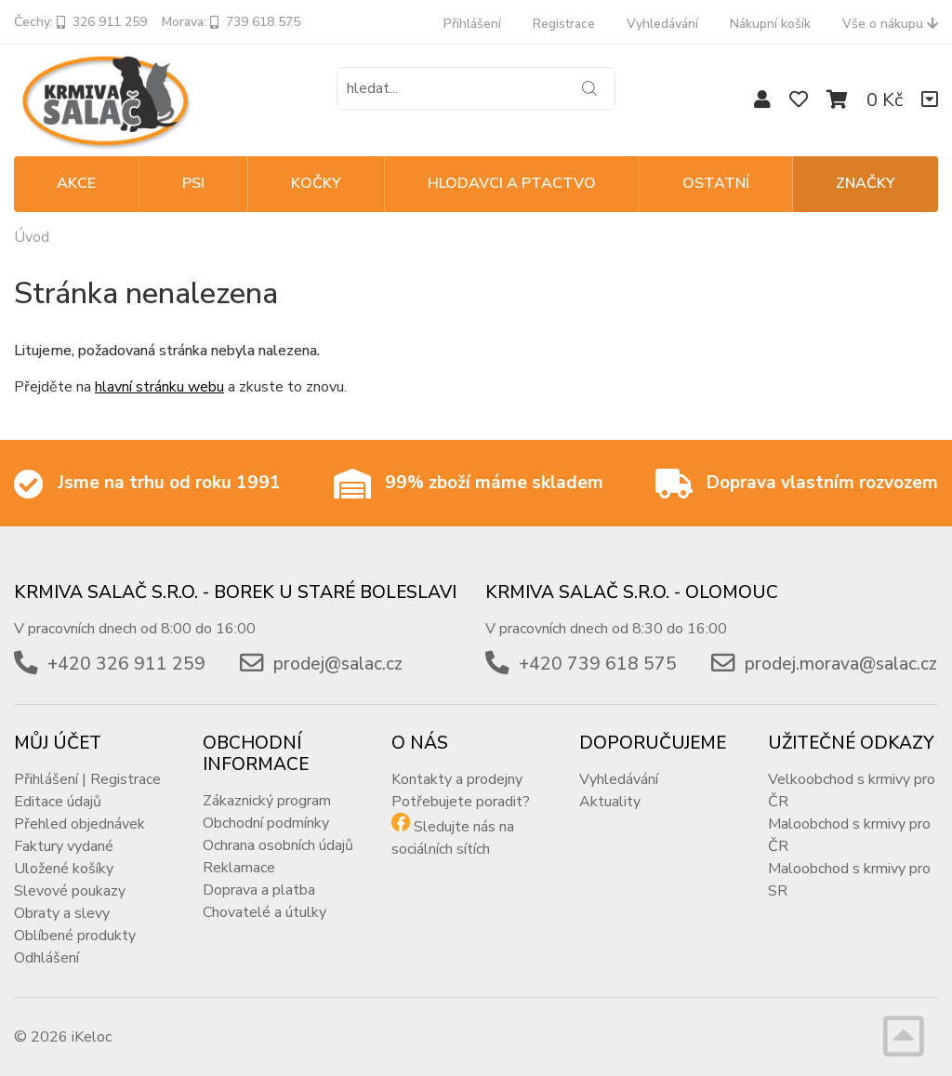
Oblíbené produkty (75, 935)
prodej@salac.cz (338, 664)
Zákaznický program (267, 800)
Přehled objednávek (79, 824)
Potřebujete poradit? (460, 801)
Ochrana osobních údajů (278, 845)
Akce (76, 183)
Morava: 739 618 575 (231, 22)
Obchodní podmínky (266, 823)
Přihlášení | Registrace (87, 779)
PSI (193, 183)
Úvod (31, 237)
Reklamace (239, 867)
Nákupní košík (770, 24)
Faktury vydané (63, 846)
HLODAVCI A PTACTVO (512, 183)
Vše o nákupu (890, 24)
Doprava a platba (259, 890)
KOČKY (316, 183)
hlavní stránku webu (159, 387)
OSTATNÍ (715, 183)
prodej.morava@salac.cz (841, 664)
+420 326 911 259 (126, 664)
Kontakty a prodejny (456, 779)
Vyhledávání (662, 24)
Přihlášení (472, 24)
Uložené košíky (63, 868)
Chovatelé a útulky (264, 912)
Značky (865, 183)
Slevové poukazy (70, 891)
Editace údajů (57, 801)
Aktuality (610, 801)
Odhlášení (46, 958)
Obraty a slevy (62, 913)
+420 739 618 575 (598, 664)
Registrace (564, 24)
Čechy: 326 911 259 (80, 22)
